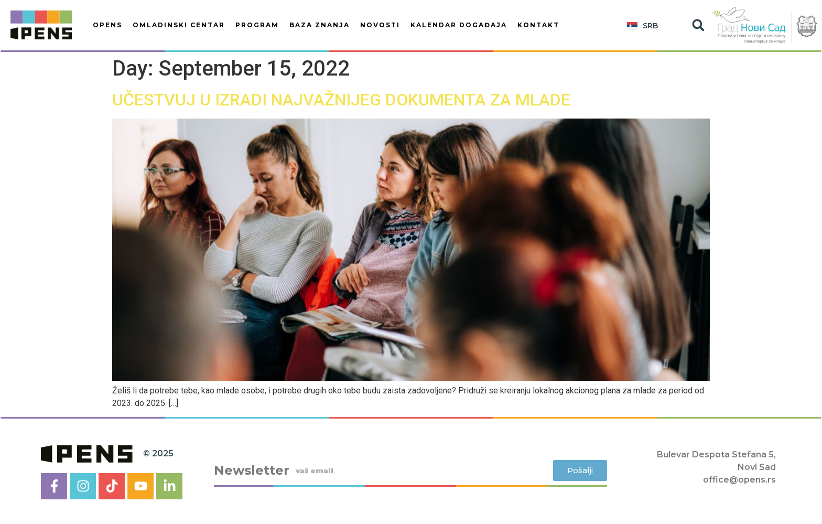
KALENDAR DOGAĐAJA (458, 25)
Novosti (380, 25)
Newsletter (251, 470)
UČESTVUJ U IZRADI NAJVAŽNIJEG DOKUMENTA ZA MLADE (341, 100)
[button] (698, 25)
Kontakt (538, 25)
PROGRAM (257, 25)
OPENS (107, 25)
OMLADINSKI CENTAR (179, 25)
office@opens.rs (739, 480)
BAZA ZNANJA (319, 25)
